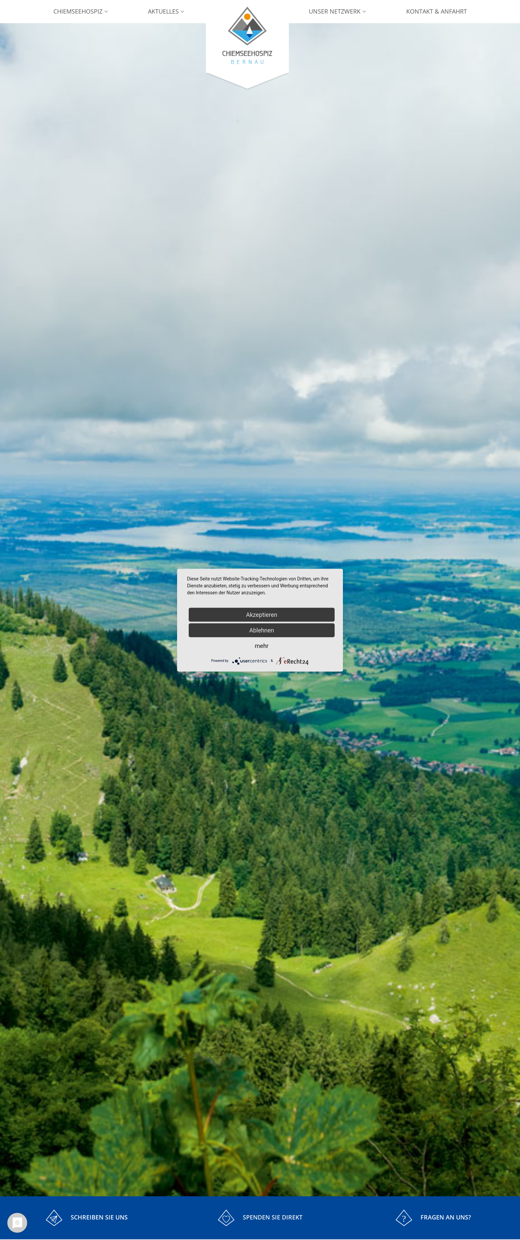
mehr (261, 645)
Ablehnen (261, 629)
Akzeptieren (262, 614)
